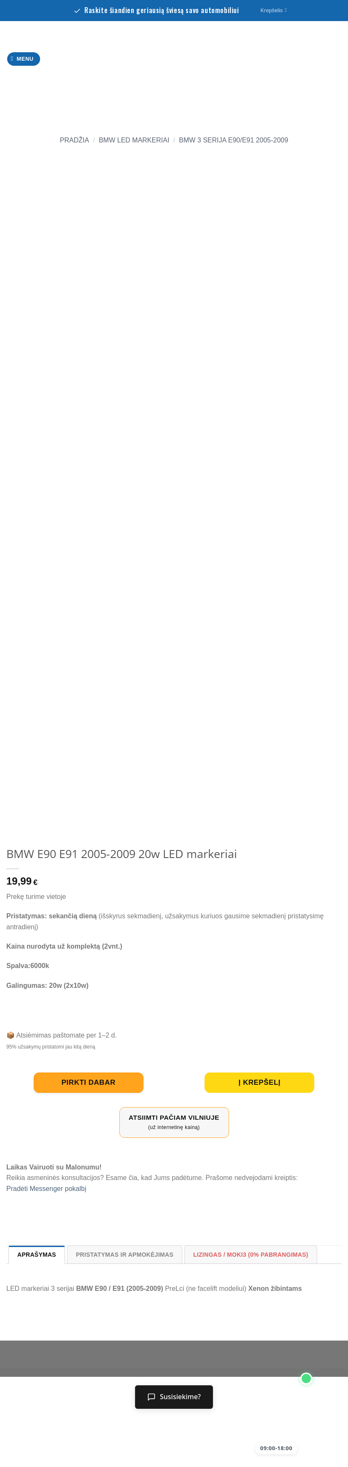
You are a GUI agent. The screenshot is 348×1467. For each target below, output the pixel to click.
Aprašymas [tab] (36, 1254)
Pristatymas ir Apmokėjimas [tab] (124, 1254)
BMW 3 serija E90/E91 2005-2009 (233, 140)
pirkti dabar (89, 1082)
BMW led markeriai (134, 140)
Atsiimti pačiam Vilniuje (174, 1123)
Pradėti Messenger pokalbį (46, 1188)
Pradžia (74, 140)
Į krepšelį (259, 1082)
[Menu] (23, 59)
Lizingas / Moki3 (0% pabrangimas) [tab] (250, 1254)
